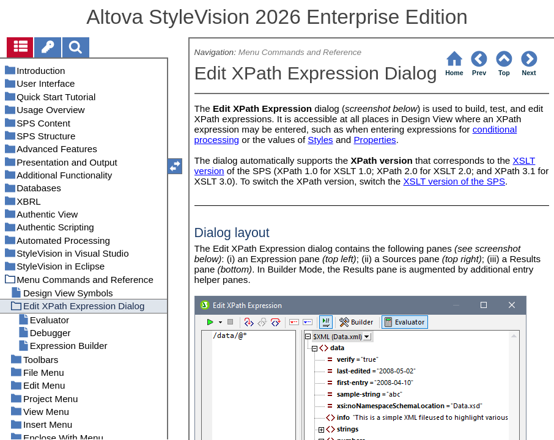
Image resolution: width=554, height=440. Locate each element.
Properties (374, 139)
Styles (320, 139)
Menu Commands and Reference (299, 52)
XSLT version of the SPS (454, 181)
